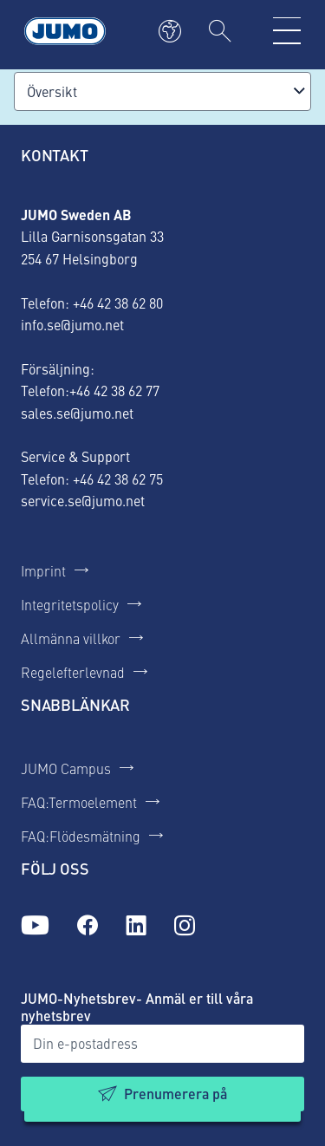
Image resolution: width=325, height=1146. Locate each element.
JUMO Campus (66, 768)
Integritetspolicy (70, 604)
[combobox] (162, 91)
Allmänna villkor (70, 638)
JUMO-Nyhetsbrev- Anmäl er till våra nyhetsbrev (137, 1007)
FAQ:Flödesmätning (80, 835)
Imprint (43, 570)
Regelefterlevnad (73, 671)
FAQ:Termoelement (79, 801)
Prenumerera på (175, 1094)
